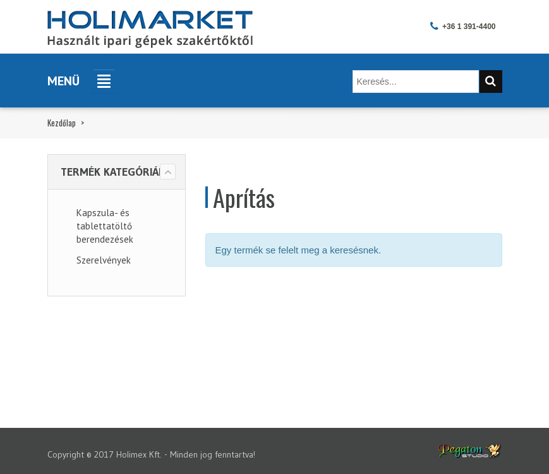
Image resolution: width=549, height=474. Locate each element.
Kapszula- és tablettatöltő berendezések (104, 226)
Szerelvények (103, 260)
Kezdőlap (61, 122)
